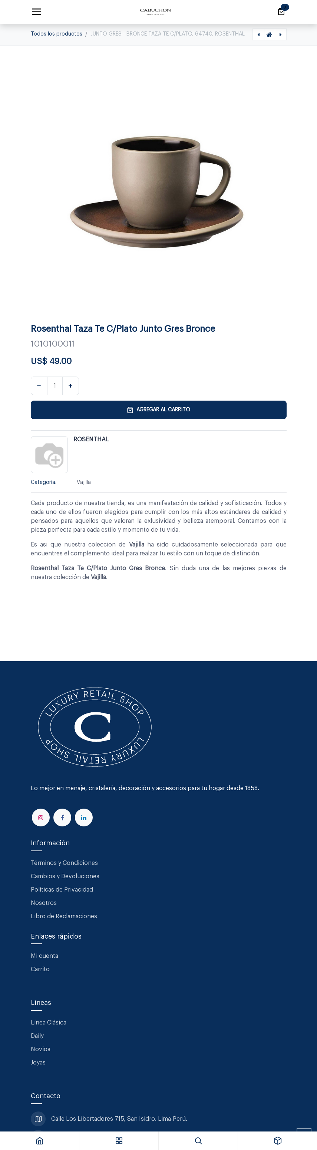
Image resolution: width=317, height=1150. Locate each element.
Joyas (38, 1063)
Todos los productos (56, 34)
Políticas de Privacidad (62, 890)
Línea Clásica (48, 1023)
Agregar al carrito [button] (158, 410)
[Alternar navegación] (36, 11)
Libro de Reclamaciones (64, 916)
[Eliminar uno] (39, 386)
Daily (37, 1036)
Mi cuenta (44, 956)
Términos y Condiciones (65, 863)
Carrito (40, 969)
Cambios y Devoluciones (65, 876)
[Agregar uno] (71, 386)
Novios (40, 1049)
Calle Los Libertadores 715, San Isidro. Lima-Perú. (120, 1119)
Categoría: (43, 482)
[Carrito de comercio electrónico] (281, 11)
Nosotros (44, 903)
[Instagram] (41, 817)
